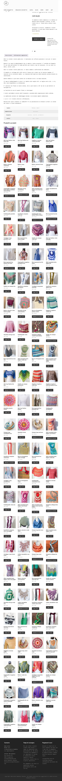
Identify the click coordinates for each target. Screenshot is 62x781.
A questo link (7, 99)
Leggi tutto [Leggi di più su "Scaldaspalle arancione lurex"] (35, 486)
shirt (51, 42)
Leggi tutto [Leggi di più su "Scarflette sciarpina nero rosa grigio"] (7, 536)
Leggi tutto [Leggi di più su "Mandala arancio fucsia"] (7, 412)
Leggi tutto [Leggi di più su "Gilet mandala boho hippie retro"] (49, 536)
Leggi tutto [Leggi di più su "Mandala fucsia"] (21, 437)
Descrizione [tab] (8, 55)
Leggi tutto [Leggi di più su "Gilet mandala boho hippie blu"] (49, 268)
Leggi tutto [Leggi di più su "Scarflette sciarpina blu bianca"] (21, 292)
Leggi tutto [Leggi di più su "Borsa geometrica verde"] (21, 632)
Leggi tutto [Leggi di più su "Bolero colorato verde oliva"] (21, 536)
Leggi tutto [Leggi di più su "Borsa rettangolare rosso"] (21, 486)
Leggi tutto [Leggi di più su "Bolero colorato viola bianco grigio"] (7, 316)
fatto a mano (55, 42)
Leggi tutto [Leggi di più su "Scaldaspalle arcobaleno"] (49, 414)
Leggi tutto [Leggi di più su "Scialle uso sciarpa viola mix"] (35, 244)
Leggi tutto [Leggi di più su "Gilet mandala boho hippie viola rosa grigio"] (7, 584)
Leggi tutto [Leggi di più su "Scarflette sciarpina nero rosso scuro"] (49, 632)
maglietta (49, 41)
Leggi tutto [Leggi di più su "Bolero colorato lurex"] (35, 169)
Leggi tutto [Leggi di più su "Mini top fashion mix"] (21, 145)
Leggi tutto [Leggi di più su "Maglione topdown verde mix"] (49, 316)
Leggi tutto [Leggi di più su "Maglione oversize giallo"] (7, 656)
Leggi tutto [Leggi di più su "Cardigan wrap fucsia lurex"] (7, 560)
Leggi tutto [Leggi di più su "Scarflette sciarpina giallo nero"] (49, 292)
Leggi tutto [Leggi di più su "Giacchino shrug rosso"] (7, 339)
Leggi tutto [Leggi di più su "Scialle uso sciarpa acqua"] (35, 730)
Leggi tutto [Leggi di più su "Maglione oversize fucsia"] (49, 486)
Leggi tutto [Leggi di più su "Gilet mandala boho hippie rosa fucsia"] (21, 510)
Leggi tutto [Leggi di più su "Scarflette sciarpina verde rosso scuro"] (35, 608)
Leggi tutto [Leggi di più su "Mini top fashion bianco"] (21, 414)
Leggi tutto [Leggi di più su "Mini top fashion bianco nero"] (49, 146)
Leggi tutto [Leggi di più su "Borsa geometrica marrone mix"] (35, 584)
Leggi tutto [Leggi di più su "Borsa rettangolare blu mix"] (35, 364)
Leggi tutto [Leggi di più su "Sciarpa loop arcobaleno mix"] (7, 438)
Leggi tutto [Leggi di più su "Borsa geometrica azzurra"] (35, 462)
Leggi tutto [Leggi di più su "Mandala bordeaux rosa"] (35, 656)
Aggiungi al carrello (38, 39)
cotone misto (54, 41)
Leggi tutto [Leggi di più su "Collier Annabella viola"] (49, 607)
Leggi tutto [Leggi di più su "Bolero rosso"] (21, 169)
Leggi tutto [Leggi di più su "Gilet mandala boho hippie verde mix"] (21, 364)
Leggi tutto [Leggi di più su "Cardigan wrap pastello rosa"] (7, 244)
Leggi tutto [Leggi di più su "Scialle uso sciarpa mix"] (7, 291)
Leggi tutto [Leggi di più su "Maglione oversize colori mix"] (49, 706)
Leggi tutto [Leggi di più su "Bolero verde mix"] (21, 679)
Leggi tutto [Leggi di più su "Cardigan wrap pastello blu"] (7, 486)
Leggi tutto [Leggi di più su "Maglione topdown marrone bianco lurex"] (49, 390)
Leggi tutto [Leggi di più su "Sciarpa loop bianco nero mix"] (7, 632)
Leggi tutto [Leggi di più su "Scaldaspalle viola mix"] (7, 509)
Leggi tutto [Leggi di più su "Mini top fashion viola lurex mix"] (7, 146)
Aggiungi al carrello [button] (9, 195)
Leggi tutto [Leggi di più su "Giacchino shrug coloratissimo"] (21, 316)
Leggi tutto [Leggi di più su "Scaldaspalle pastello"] (7, 218)
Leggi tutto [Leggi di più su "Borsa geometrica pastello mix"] (35, 414)
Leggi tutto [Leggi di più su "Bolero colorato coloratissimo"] (21, 584)
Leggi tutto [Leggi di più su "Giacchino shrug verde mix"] (7, 608)
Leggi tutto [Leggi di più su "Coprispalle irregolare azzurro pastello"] (7, 706)
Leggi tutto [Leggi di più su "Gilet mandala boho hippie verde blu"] (49, 462)
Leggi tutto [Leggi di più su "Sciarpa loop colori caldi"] (21, 656)
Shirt (52, 38)
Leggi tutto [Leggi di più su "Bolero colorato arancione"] (7, 170)
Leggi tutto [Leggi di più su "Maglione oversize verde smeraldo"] (35, 146)
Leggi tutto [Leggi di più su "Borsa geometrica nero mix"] (7, 364)
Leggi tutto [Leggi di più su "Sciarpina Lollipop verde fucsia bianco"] (35, 340)
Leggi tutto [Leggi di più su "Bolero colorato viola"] (35, 705)
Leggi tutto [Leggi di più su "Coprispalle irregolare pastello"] (49, 170)
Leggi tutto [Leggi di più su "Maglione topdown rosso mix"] (35, 390)
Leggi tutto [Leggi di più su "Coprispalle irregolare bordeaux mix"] (21, 268)
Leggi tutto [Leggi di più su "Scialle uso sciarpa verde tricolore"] (49, 584)
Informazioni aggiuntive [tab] (20, 55)
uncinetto (49, 45)
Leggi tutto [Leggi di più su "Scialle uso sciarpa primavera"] (21, 390)
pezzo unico (54, 44)
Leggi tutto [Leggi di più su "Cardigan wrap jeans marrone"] (35, 292)
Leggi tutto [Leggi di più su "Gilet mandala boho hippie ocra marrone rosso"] (35, 195)
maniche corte (52, 40)
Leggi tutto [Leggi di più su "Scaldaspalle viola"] (21, 339)
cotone (48, 42)
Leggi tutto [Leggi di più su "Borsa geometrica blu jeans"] (35, 268)
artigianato (49, 44)
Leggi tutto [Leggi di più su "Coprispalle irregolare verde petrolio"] (7, 730)
